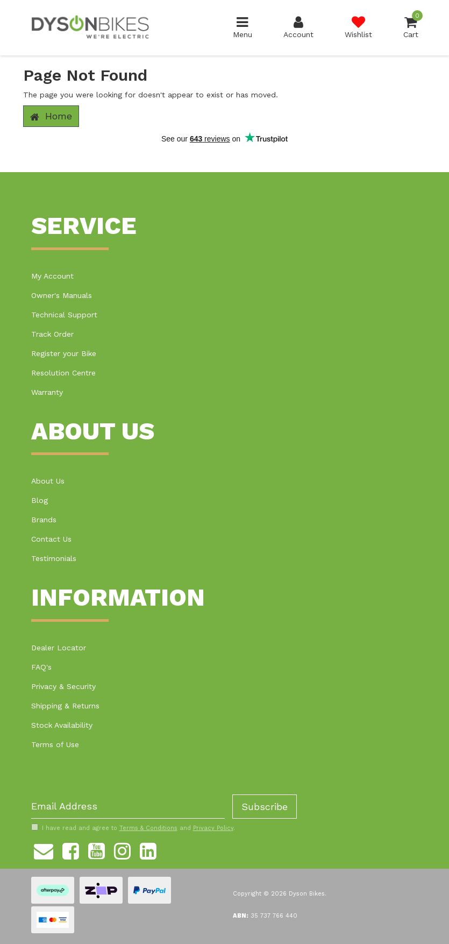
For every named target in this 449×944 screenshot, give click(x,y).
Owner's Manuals (61, 295)
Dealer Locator (58, 647)
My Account (52, 276)
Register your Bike (63, 353)
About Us (48, 481)
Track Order (52, 334)
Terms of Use (55, 744)
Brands (43, 519)
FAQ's (41, 667)
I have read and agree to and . (133, 828)
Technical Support (64, 314)
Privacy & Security (63, 686)
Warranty (47, 392)
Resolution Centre (63, 372)
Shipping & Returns (65, 705)
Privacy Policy (213, 828)
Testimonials (53, 558)
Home (51, 116)
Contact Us (51, 539)
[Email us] (43, 850)
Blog (39, 500)
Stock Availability (61, 725)
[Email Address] (128, 806)
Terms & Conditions (148, 828)
